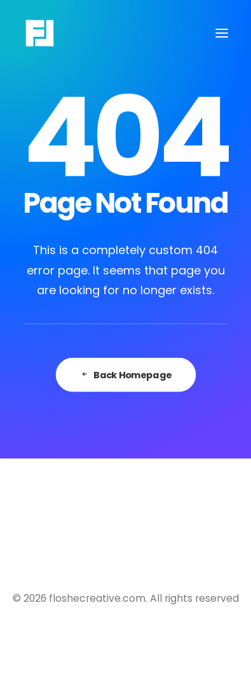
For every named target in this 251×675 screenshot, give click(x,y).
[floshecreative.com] (40, 33)
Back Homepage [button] (126, 374)
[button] (222, 33)
